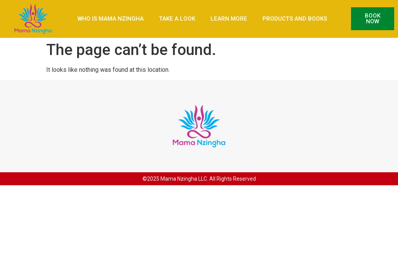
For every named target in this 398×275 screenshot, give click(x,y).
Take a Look (177, 18)
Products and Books (294, 18)
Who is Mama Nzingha (111, 18)
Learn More (228, 18)
